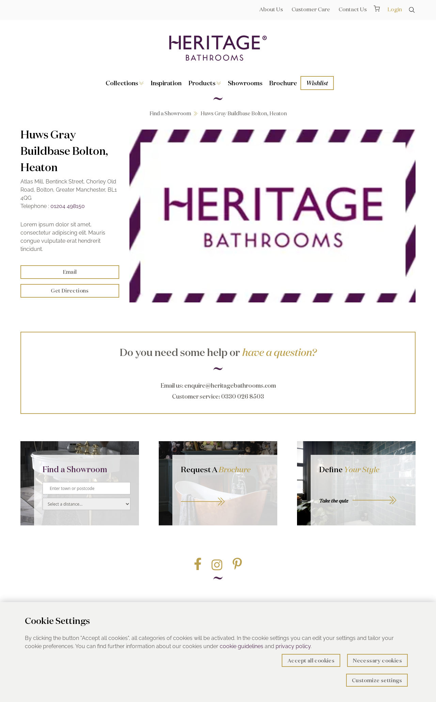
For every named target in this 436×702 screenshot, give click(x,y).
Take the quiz (333, 501)
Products (204, 83)
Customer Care (311, 9)
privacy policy (293, 646)
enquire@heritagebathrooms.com (230, 385)
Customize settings (377, 680)
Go (225, 494)
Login (394, 9)
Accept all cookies (310, 660)
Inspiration (166, 83)
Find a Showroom (170, 113)
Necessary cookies (377, 660)
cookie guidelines (241, 646)
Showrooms (245, 83)
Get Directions (70, 290)
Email (70, 272)
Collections (125, 83)
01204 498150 (67, 206)
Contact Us (353, 9)
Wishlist (317, 83)
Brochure (283, 83)
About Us (271, 9)
